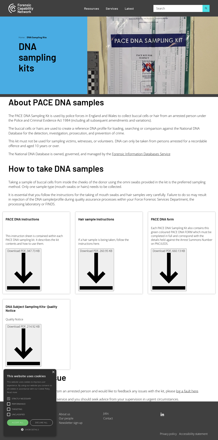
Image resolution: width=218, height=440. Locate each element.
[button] (30, 430)
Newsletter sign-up (71, 423)
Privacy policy (168, 434)
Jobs (106, 413)
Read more (12, 392)
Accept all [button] (17, 422)
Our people (66, 418)
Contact (108, 418)
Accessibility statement (193, 434)
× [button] (53, 372)
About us (64, 414)
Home (22, 37)
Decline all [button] (41, 422)
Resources (91, 8)
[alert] (30, 402)
